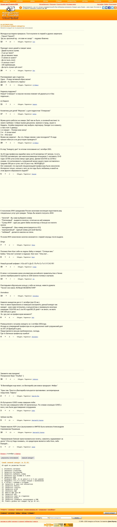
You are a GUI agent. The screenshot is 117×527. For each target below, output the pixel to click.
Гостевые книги (71, 4)
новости (35, 521)
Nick (33, 317)
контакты (14, 521)
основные (11, 509)
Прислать (97, 1)
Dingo (33, 245)
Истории (19, 1)
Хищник (34, 174)
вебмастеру (28, 521)
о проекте (21, 521)
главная (4, 513)
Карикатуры (71, 1)
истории (11, 513)
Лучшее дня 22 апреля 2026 (9, 4)
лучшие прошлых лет (31, 509)
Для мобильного (44, 4)
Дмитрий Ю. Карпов (37, 420)
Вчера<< (3, 454)
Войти (106, 4)
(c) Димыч (35, 85)
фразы (24, 513)
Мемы (32, 1)
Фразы (45, 1)
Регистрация (112, 4)
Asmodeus (36, 296)
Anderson (35, 379)
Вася (33, 257)
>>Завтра (17, 454)
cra (33, 279)
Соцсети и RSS (61, 4)
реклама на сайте (6, 521)
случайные (51, 509)
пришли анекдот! (110, 513)
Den (34, 70)
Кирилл (35, 104)
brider (33, 410)
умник (33, 447)
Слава (34, 267)
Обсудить (20, 42)
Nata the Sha (35, 396)
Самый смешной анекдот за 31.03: (15, 462)
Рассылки (53, 4)
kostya (34, 114)
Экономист (35, 337)
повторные (19, 509)
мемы (18, 513)
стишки (31, 513)
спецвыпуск (42, 509)
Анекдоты (6, 1)
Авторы (85, 1)
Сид (34, 42)
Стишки (58, 1)
